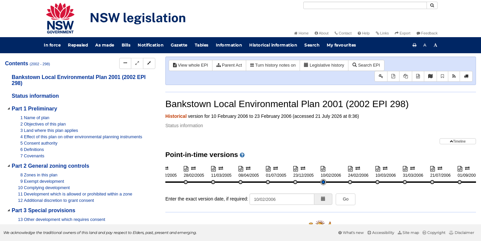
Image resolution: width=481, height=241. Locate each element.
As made (104, 45)
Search (311, 45)
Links (382, 33)
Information (229, 45)
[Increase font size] (435, 45)
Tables (201, 45)
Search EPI (366, 65)
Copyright (434, 232)
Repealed (78, 45)
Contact (343, 33)
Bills (126, 45)
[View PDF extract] (405, 76)
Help (364, 33)
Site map (408, 232)
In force (52, 45)
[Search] (365, 5)
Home (301, 33)
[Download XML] (418, 76)
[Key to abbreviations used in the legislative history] (380, 76)
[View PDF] (393, 76)
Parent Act (229, 65)
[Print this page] (414, 45)
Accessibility (380, 232)
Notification (150, 45)
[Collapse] (149, 63)
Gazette (179, 45)
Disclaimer (461, 232)
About (322, 33)
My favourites (341, 45)
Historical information (273, 45)
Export (402, 33)
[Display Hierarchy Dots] (125, 63)
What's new (351, 232)
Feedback (427, 33)
